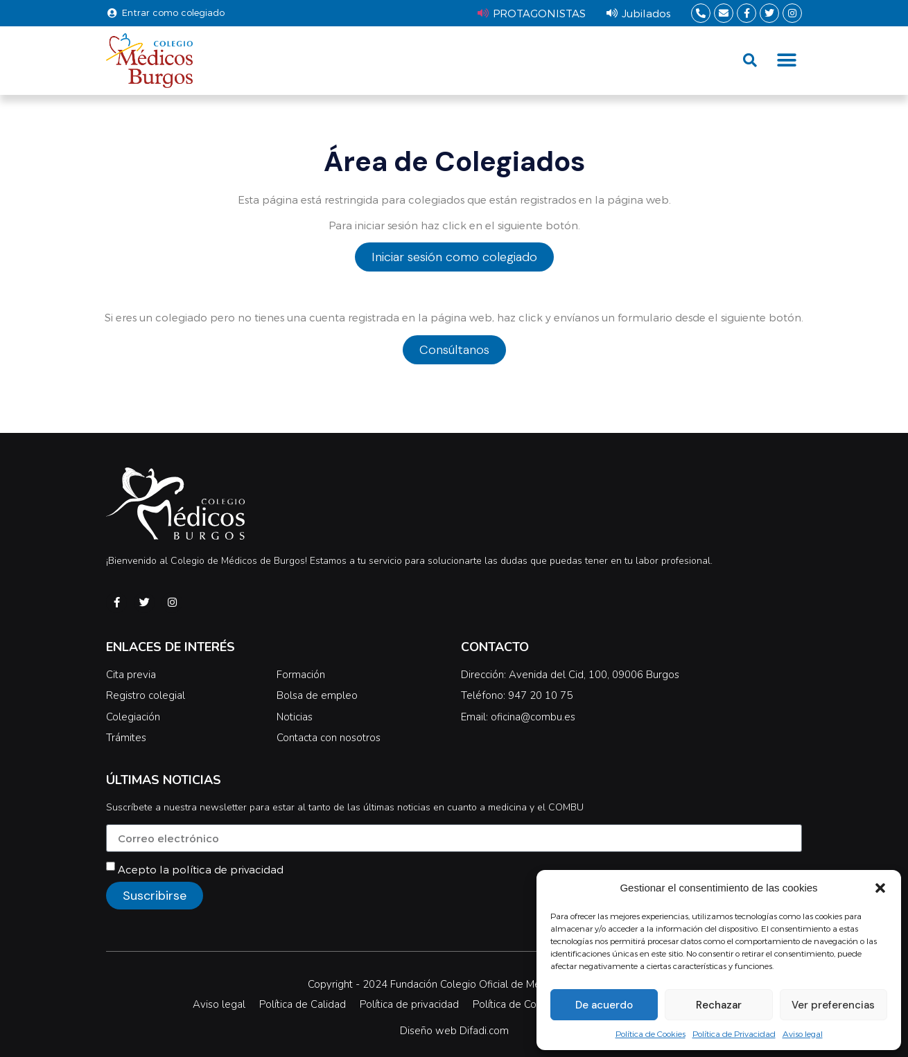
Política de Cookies (650, 1033)
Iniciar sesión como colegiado (454, 257)
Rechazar (719, 1005)
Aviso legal (803, 1033)
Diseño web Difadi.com (454, 1031)
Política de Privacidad (734, 1033)
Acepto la (200, 869)
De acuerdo (604, 1005)
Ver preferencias (833, 1005)
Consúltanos (454, 349)
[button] (880, 888)
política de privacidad (227, 869)
